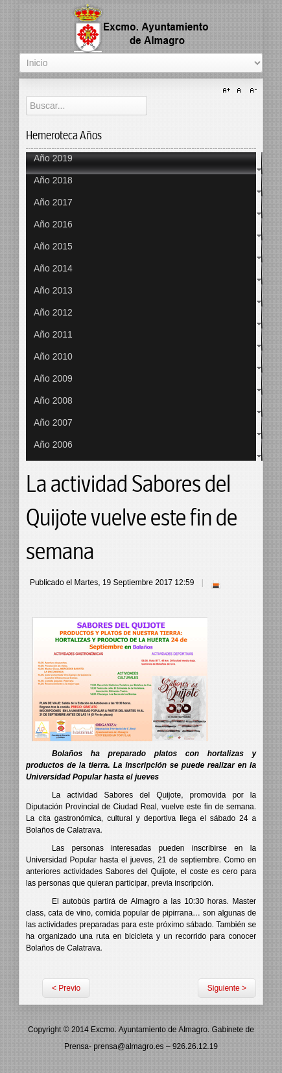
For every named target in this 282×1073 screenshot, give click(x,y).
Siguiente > (226, 988)
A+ (228, 91)
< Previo (66, 988)
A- (251, 91)
